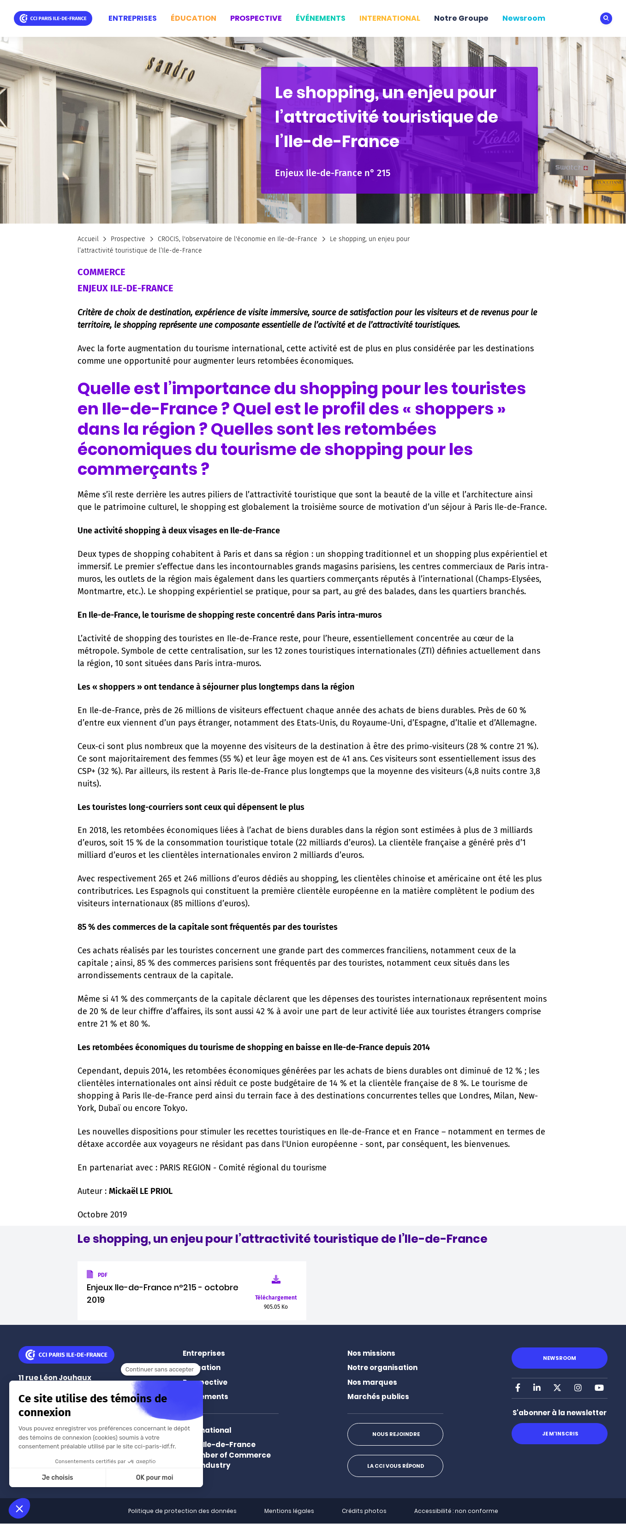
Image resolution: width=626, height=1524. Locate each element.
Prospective (128, 239)
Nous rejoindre (395, 1434)
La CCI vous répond (395, 1466)
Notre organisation (382, 1367)
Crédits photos (364, 1511)
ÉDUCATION (193, 18)
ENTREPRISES (132, 18)
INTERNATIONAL (389, 18)
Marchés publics (378, 1396)
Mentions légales (289, 1511)
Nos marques (372, 1382)
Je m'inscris (559, 1433)
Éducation (202, 1367)
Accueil (88, 239)
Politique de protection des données (182, 1511)
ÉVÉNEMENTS (321, 18)
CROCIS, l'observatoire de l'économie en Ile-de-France (237, 239)
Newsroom (523, 18)
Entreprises (204, 1353)
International (207, 1430)
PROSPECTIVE (256, 18)
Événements (205, 1396)
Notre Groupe (461, 18)
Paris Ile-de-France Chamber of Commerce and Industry (227, 1455)
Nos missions (371, 1353)
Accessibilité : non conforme (456, 1511)
